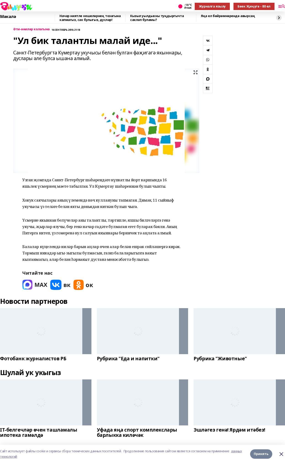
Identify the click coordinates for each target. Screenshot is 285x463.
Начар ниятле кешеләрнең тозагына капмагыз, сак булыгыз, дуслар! (90, 18)
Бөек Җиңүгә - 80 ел (254, 6)
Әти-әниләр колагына (31, 29)
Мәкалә (8, 16)
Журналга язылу (212, 6)
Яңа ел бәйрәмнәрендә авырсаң (228, 16)
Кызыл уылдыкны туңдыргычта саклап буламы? (157, 18)
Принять (261, 454)
